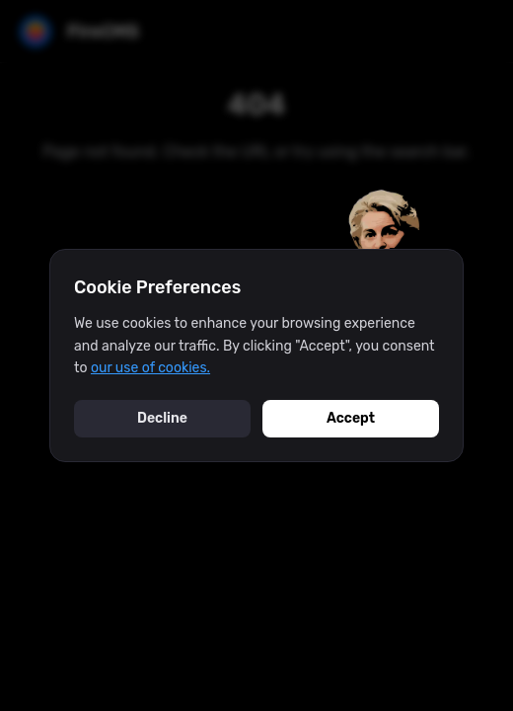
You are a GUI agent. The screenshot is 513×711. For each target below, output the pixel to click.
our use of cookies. (150, 367)
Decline (162, 418)
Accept (351, 418)
